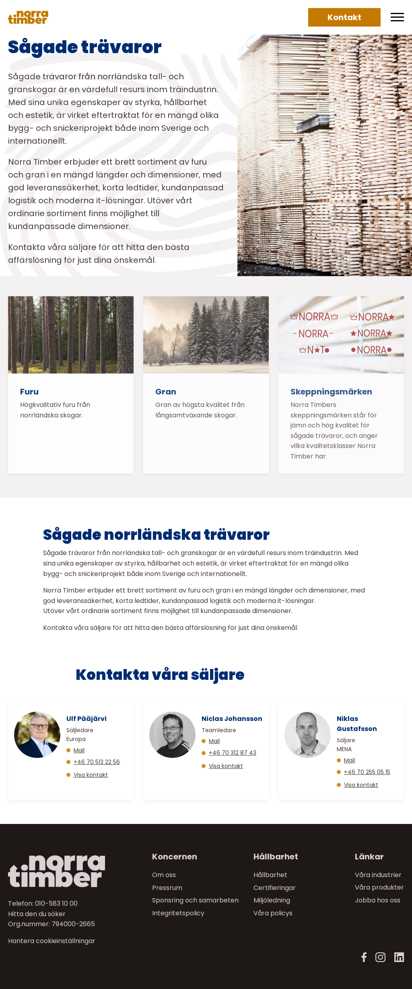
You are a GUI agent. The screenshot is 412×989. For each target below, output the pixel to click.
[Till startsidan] (54, 871)
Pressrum (167, 887)
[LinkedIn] (399, 957)
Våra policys (273, 912)
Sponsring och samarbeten (195, 900)
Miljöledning (271, 900)
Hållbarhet (270, 875)
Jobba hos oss (377, 900)
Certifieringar (274, 887)
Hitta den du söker (37, 913)
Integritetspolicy (178, 912)
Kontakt (344, 17)
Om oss (164, 875)
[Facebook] (364, 957)
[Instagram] (380, 957)
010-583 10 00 (56, 903)
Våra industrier (378, 875)
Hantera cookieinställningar (51, 940)
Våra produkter (379, 887)
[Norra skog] (28, 17)
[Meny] (397, 17)
